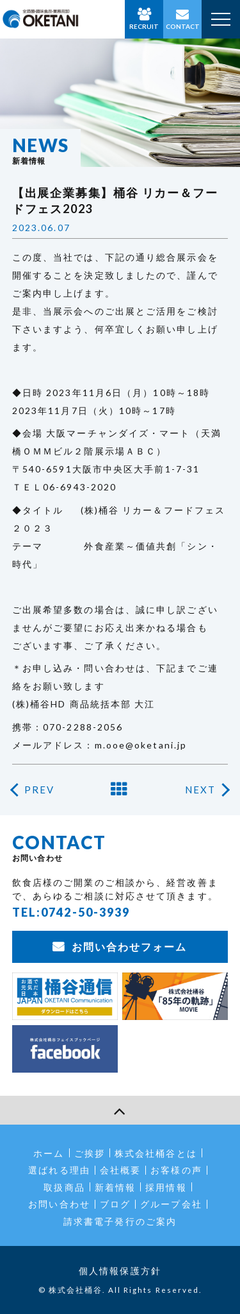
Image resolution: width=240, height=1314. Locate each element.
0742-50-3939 (85, 912)
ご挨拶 (89, 1153)
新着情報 (115, 1187)
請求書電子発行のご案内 (120, 1221)
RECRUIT (144, 26)
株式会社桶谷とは (156, 1153)
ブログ (115, 1203)
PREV (39, 789)
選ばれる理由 (59, 1169)
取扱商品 (64, 1187)
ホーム (48, 1153)
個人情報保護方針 (120, 1270)
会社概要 (120, 1169)
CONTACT (183, 26)
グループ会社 (171, 1203)
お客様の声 (176, 1169)
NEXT (200, 789)
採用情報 (165, 1187)
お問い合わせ (59, 1203)
